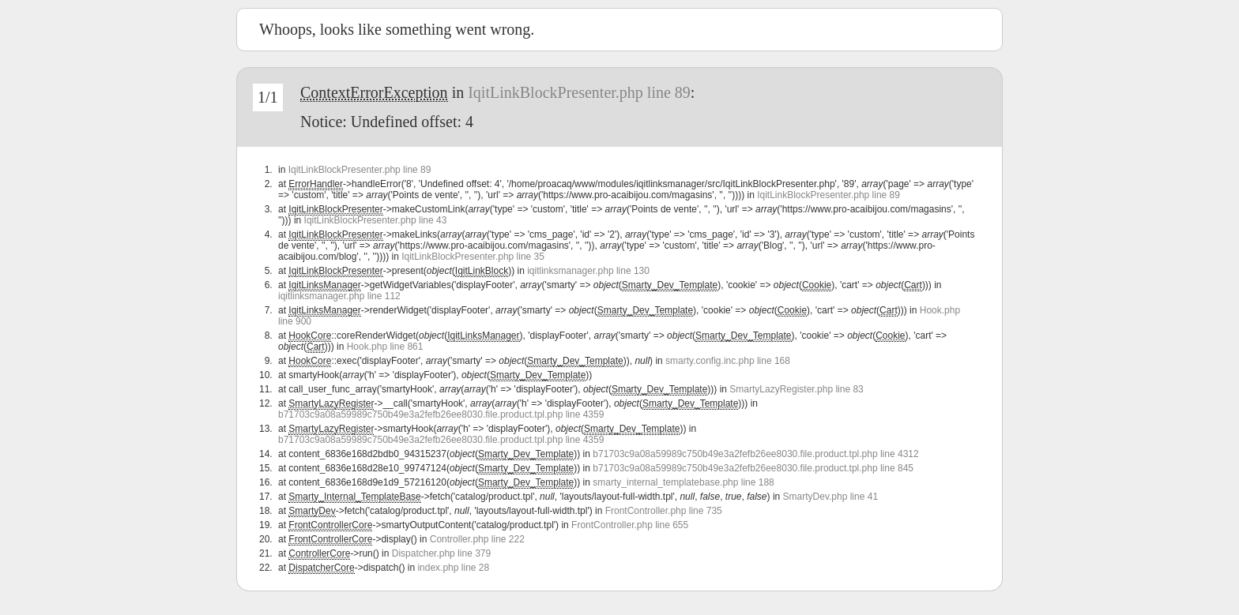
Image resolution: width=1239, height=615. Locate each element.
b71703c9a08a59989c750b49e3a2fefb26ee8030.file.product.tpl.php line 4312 (755, 453)
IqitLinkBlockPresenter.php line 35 (472, 256)
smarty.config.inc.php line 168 (727, 360)
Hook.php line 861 (385, 346)
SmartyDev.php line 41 (831, 496)
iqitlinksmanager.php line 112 (339, 296)
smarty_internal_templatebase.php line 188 (683, 482)
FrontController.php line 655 (629, 525)
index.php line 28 (453, 567)
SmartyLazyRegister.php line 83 (796, 389)
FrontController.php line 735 (663, 510)
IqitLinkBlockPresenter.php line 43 (375, 220)
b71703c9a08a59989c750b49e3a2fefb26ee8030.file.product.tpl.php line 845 (753, 468)
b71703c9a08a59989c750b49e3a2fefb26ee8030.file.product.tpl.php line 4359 (441, 414)
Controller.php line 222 (477, 539)
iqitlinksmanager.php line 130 (588, 270)
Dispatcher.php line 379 (441, 553)
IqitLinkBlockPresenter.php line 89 (579, 92)
